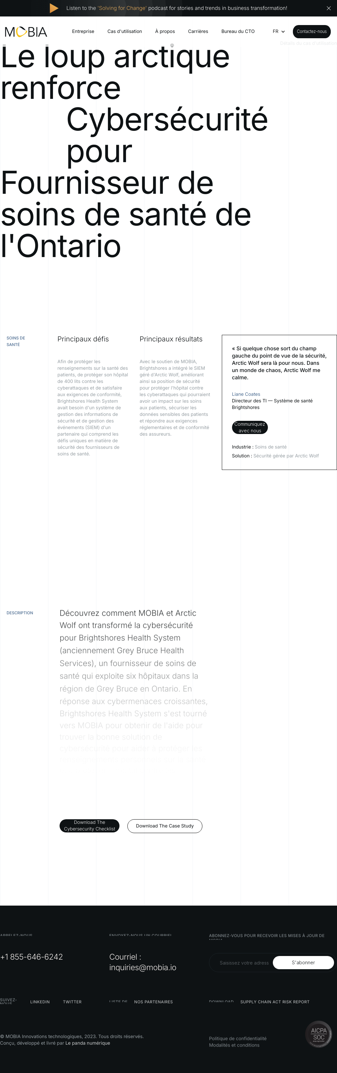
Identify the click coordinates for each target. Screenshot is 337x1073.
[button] (275, 31)
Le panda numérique (87, 1043)
